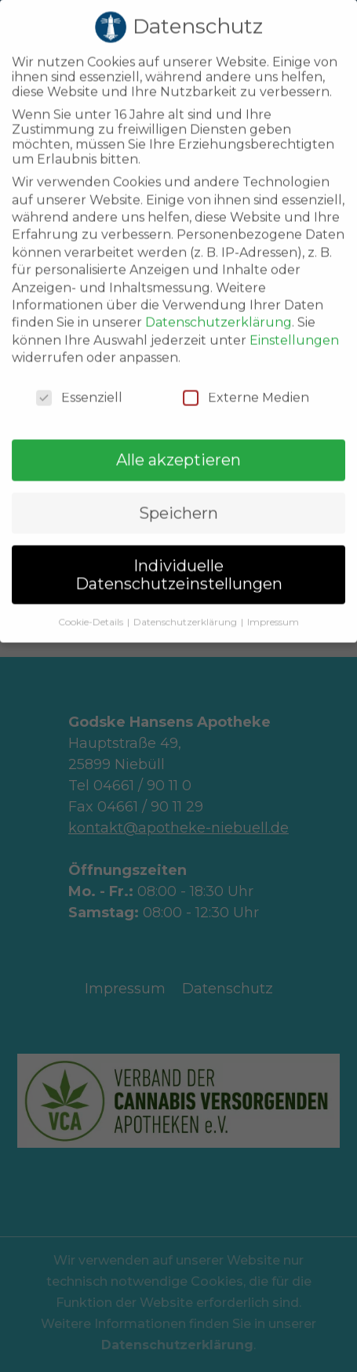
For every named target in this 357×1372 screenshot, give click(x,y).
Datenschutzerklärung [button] (186, 603)
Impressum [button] (273, 603)
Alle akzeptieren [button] (178, 442)
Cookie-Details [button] (92, 603)
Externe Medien (246, 379)
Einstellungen (294, 321)
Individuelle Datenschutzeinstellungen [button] (178, 557)
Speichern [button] (178, 494)
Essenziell (79, 379)
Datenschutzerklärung (218, 304)
